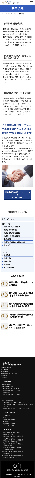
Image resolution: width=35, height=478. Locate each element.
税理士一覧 (5, 371)
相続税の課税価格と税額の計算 (14, 242)
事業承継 (7, 255)
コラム (16, 14)
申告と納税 (7, 245)
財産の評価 (7, 239)
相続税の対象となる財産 (12, 233)
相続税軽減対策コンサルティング (12, 388)
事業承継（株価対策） (14, 23)
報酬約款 (4, 375)
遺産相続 (7, 264)
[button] (31, 2)
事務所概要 (5, 369)
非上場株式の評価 (8, 400)
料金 (4, 417)
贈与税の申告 (7, 392)
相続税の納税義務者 (10, 230)
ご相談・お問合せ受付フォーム (11, 419)
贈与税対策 (7, 261)
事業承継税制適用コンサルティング (13, 390)
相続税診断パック (8, 386)
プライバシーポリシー (9, 425)
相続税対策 (7, 258)
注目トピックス (8, 219)
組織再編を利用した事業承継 (17, 93)
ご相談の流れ (7, 415)
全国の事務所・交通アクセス (10, 373)
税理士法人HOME (7, 14)
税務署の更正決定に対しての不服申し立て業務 (16, 408)
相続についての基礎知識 (12, 227)
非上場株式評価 (9, 267)
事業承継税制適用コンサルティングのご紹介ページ (17, 195)
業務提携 (4, 377)
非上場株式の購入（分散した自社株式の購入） (17, 57)
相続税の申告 (7, 384)
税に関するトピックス (17, 212)
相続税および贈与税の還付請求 (11, 394)
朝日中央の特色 (6, 367)
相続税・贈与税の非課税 (12, 236)
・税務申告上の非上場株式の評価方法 (13, 402)
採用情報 (5, 421)
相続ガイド (6, 224)
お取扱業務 (7, 381)
